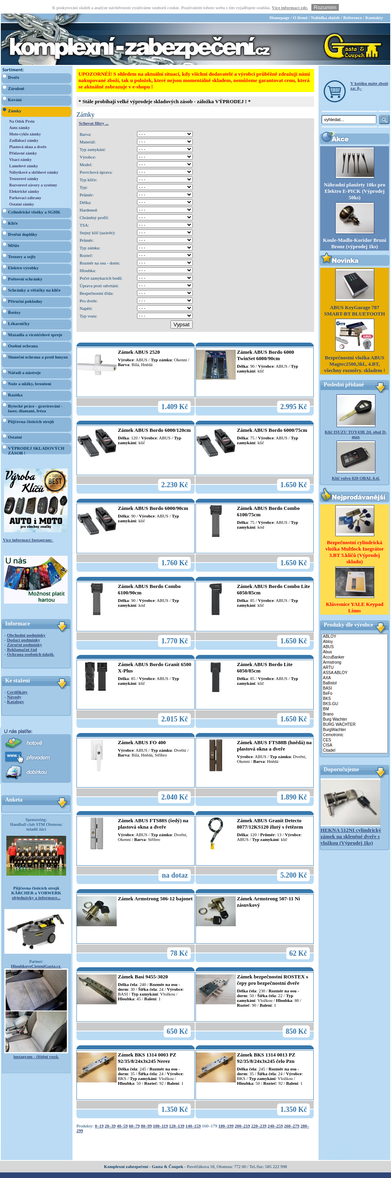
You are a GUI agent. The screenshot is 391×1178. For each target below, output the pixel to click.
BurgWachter (354, 716)
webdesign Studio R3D (195, 1175)
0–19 (99, 1112)
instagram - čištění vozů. (36, 1043)
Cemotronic (354, 721)
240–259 (275, 1112)
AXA (354, 664)
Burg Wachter (354, 706)
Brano (354, 701)
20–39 (110, 1112)
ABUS (354, 633)
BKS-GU (354, 690)
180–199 (226, 1112)
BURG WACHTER (354, 711)
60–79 (134, 1112)
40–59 (122, 1112)
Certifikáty (17, 678)
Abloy (354, 628)
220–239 (259, 1112)
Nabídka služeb (325, 4)
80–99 (146, 1112)
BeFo (354, 680)
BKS (354, 685)
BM (354, 695)
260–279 (291, 1112)
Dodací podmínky (23, 626)
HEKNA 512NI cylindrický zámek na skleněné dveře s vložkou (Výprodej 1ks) (351, 822)
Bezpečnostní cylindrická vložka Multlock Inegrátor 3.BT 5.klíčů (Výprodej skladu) (354, 538)
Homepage (279, 4)
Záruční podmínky (24, 631)
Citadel (354, 737)
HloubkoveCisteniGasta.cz (36, 952)
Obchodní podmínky (26, 621)
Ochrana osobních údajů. (30, 640)
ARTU (354, 654)
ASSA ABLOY (354, 659)
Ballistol (354, 669)
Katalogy (15, 688)
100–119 (160, 1112)
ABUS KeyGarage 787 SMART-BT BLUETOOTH (354, 297)
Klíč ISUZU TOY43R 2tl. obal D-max (356, 420)
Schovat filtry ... (94, 109)
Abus (354, 638)
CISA (354, 732)
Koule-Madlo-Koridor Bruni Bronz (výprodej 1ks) (354, 229)
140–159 (193, 1112)
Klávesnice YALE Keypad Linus (354, 594)
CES (354, 726)
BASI (354, 675)
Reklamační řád (22, 635)
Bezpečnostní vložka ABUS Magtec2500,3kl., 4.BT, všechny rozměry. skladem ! (354, 350)
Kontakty (374, 4)
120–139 (177, 1112)
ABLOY (354, 623)
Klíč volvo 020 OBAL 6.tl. (355, 464)
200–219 (242, 1112)
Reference (352, 4)
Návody (14, 683)
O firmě (300, 4)
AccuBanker (354, 644)
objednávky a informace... (36, 884)
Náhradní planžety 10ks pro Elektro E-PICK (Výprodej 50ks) (354, 177)
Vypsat (182, 311)
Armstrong (354, 649)
